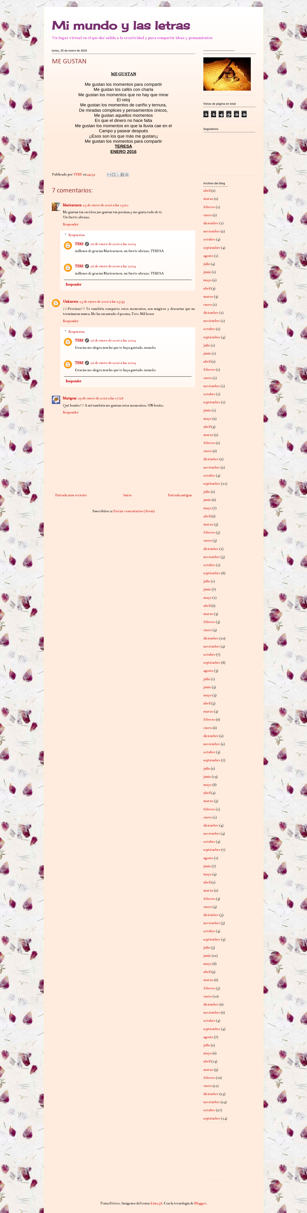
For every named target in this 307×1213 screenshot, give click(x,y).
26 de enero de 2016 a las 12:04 (113, 244)
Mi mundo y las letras (121, 25)
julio (206, 264)
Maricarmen (72, 205)
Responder (71, 224)
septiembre (211, 248)
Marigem (70, 398)
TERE (79, 244)
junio (207, 272)
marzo (208, 199)
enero (207, 215)
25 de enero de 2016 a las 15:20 (105, 205)
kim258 (156, 1203)
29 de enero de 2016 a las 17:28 (100, 398)
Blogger (200, 1203)
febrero (209, 207)
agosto (208, 256)
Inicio (127, 495)
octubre (209, 239)
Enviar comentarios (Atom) (134, 511)
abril (207, 190)
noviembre (211, 231)
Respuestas (76, 235)
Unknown (70, 301)
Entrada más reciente (71, 495)
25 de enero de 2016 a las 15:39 (102, 301)
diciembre (211, 223)
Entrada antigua (180, 495)
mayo (207, 280)
